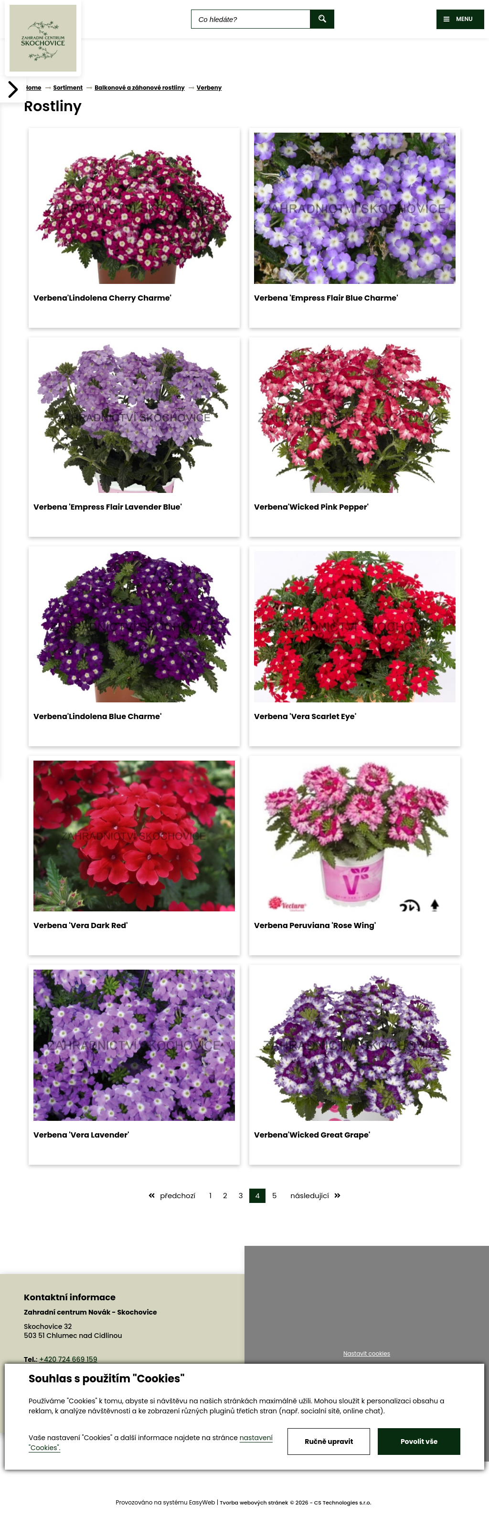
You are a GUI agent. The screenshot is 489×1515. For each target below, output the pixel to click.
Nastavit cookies (366, 1354)
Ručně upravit (329, 1441)
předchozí (172, 1196)
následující (315, 1196)
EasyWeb (202, 1502)
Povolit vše (419, 1441)
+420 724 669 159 (68, 1359)
